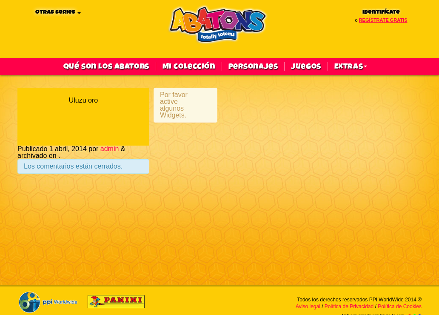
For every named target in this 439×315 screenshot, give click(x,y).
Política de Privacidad (349, 306)
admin (109, 148)
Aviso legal (308, 306)
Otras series (58, 12)
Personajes (253, 66)
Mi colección (188, 66)
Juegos (306, 66)
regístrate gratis (383, 20)
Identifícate (381, 12)
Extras (350, 66)
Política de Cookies (400, 306)
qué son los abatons (106, 66)
